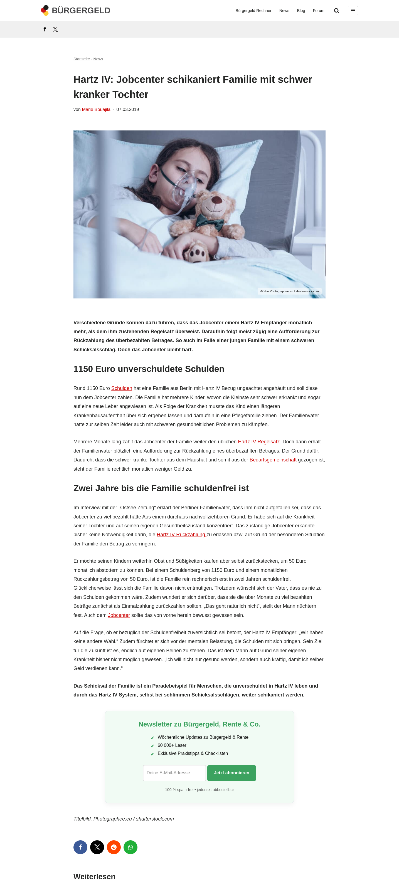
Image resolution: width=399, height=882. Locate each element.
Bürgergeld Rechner (254, 10)
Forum (318, 10)
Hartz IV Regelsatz (259, 441)
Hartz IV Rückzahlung (181, 534)
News (284, 10)
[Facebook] (45, 29)
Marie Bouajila (96, 109)
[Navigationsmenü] (353, 10)
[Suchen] (336, 10)
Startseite (81, 59)
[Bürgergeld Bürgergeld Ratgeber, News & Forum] (75, 10)
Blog (301, 10)
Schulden (121, 388)
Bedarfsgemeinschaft (273, 460)
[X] (55, 29)
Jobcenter (119, 615)
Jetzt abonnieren (231, 772)
